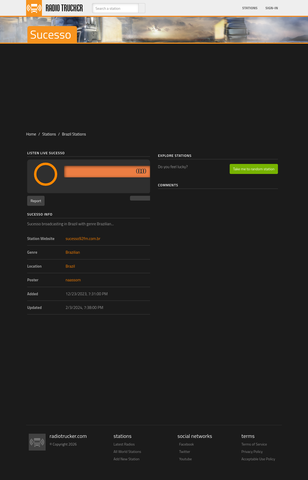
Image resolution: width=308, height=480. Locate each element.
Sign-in (271, 8)
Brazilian (73, 252)
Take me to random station (254, 169)
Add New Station (127, 459)
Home (31, 134)
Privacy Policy (252, 451)
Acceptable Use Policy (258, 459)
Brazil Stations (74, 134)
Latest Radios (124, 444)
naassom (73, 280)
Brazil (70, 266)
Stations (249, 8)
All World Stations (127, 451)
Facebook (186, 444)
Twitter (184, 451)
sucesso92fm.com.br (83, 239)
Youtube (185, 459)
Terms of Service (254, 444)
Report (36, 200)
